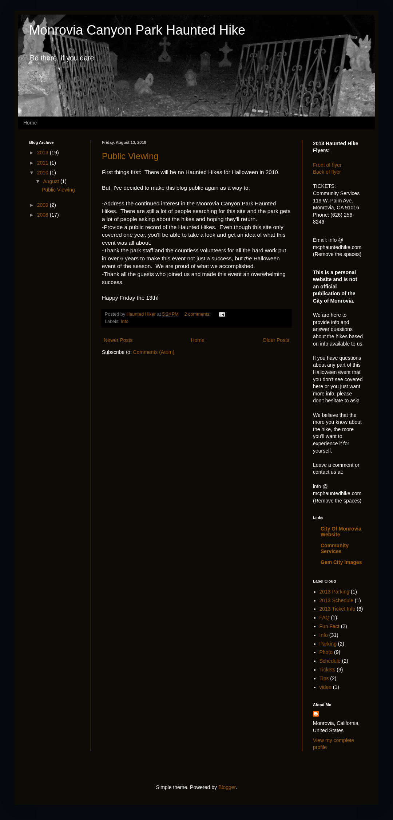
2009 (43, 205)
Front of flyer (327, 165)
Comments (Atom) (154, 352)
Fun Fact (329, 626)
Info (124, 321)
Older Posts (276, 340)
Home (30, 123)
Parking (328, 644)
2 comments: (198, 314)
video (325, 687)
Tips (324, 678)
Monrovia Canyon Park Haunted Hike (137, 30)
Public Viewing (130, 156)
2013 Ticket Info (337, 609)
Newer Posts (118, 340)
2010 (43, 173)
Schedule (330, 661)
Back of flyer (327, 172)
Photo (326, 652)
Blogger (226, 787)
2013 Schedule (336, 600)
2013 (43, 152)
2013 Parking (334, 592)
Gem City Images (341, 562)
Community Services (335, 548)
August (51, 181)
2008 (43, 215)
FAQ (324, 617)
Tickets (327, 670)
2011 (43, 163)
